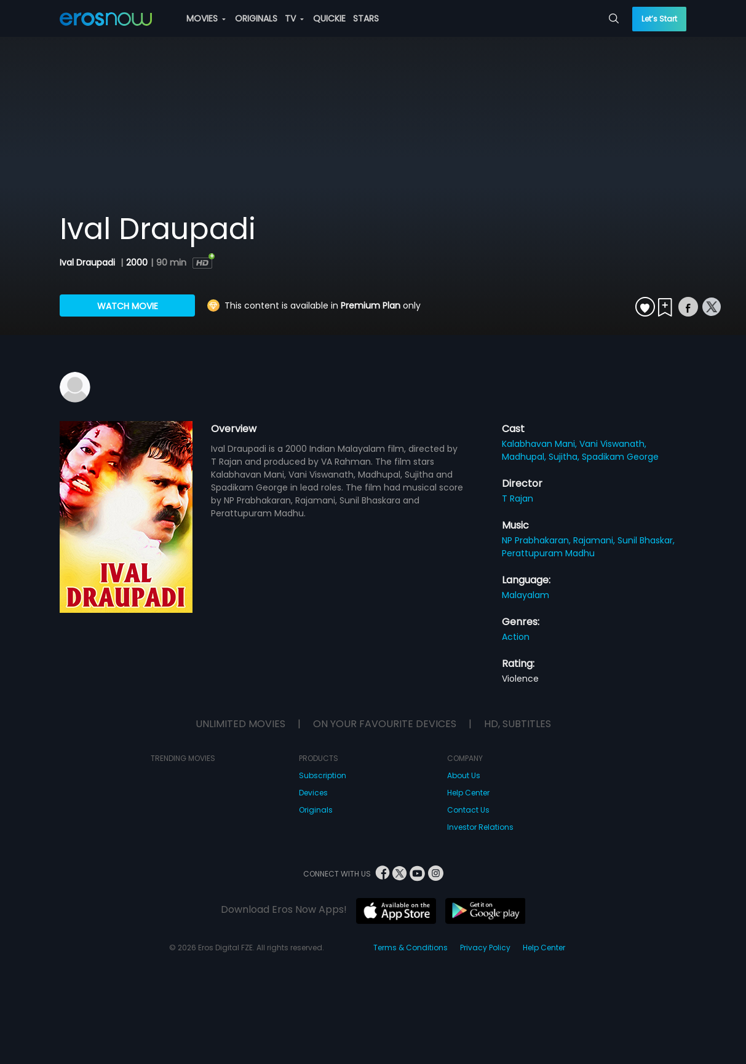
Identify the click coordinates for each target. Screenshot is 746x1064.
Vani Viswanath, (612, 444)
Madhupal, (525, 457)
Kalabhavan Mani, (540, 444)
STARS (366, 18)
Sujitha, (565, 457)
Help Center (468, 792)
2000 (137, 262)
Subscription (322, 775)
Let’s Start (659, 19)
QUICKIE (329, 18)
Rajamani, (595, 540)
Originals (316, 810)
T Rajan (517, 498)
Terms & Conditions (410, 947)
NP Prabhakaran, (537, 540)
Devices (313, 792)
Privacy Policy (485, 947)
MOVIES (206, 18)
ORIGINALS (256, 18)
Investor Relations (480, 827)
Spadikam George (620, 457)
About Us (463, 775)
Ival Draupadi (88, 262)
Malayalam (525, 595)
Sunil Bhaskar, (646, 540)
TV (294, 18)
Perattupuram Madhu (548, 553)
